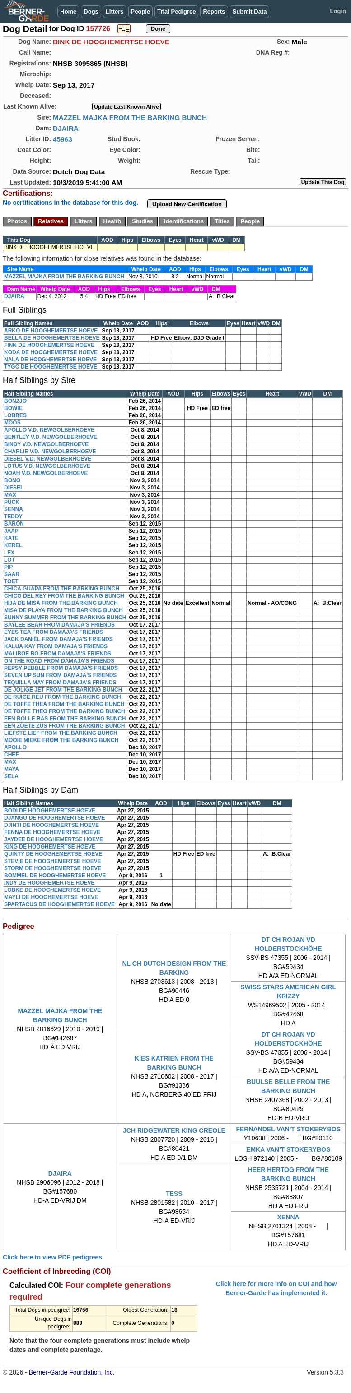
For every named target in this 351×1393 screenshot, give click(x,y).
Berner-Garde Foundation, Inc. (72, 1372)
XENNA (288, 1217)
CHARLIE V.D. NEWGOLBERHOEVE (50, 451)
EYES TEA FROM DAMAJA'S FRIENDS (53, 632)
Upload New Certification (187, 204)
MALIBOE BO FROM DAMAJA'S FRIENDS (57, 653)
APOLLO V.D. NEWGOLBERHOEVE (49, 430)
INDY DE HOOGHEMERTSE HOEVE (49, 883)
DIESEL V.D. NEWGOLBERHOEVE (47, 459)
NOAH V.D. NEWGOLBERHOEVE (46, 473)
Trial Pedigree (176, 11)
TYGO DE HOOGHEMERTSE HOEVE (50, 367)
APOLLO (15, 747)
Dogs (91, 11)
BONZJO (15, 401)
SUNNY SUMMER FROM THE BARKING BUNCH (65, 617)
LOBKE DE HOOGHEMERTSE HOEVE (52, 890)
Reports (214, 11)
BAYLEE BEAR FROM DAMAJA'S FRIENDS (59, 625)
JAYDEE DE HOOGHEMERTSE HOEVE (53, 839)
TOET (11, 581)
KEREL (13, 545)
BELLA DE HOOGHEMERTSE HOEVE (52, 338)
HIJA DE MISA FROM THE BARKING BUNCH (61, 603)
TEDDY (13, 516)
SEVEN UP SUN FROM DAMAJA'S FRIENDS (60, 675)
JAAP (11, 531)
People (140, 11)
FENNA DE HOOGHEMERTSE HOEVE (52, 832)
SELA (11, 776)
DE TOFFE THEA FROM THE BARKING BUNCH (64, 704)
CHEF (11, 755)
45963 (62, 139)
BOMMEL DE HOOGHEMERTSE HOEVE (55, 875)
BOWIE (13, 408)
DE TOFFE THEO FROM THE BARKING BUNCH (64, 711)
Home (68, 11)
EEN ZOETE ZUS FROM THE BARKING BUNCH (64, 726)
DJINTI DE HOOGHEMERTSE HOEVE (51, 825)
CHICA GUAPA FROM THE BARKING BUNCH (61, 589)
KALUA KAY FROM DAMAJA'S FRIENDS (56, 646)
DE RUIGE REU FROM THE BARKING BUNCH (62, 697)
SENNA (13, 509)
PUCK (11, 502)
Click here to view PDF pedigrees (52, 1257)
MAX (10, 495)
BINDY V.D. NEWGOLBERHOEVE (46, 444)
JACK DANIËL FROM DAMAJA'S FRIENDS (58, 639)
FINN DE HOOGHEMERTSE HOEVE (49, 345)
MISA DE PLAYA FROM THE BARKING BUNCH (63, 610)
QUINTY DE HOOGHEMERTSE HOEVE (53, 854)
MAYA (11, 769)
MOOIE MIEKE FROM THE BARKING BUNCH (61, 740)
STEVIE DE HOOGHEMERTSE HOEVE (52, 861)
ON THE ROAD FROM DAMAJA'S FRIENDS (59, 661)
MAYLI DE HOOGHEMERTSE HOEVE (51, 897)
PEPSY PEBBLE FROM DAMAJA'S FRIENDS (61, 668)
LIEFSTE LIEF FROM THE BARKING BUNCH (60, 733)
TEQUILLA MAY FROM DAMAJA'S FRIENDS (60, 682)
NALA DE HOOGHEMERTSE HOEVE (50, 359)
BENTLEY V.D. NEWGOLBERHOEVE (50, 437)
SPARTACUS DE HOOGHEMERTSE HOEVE (59, 904)
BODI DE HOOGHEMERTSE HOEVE (49, 810)
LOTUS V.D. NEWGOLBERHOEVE (47, 466)
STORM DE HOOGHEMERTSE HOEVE (52, 868)
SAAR (11, 574)
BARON (14, 524)
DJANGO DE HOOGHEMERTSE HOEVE (54, 818)
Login (338, 11)
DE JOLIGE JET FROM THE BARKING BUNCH (63, 690)
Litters (115, 11)
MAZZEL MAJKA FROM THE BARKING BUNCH (130, 117)
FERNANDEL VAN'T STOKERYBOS (288, 1129)
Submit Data (250, 11)
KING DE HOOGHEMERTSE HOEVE (49, 847)
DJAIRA (66, 128)
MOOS (12, 423)
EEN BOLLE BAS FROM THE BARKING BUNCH (65, 718)
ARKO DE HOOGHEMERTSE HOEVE (51, 330)
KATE (11, 538)
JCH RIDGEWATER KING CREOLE (174, 1130)
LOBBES (15, 415)
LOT (9, 560)
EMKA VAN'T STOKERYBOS (288, 1149)
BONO (12, 480)
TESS (174, 1193)
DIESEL (13, 487)
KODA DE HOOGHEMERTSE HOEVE (51, 352)
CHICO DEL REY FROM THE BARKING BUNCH (64, 596)
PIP (8, 567)
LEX (9, 552)
